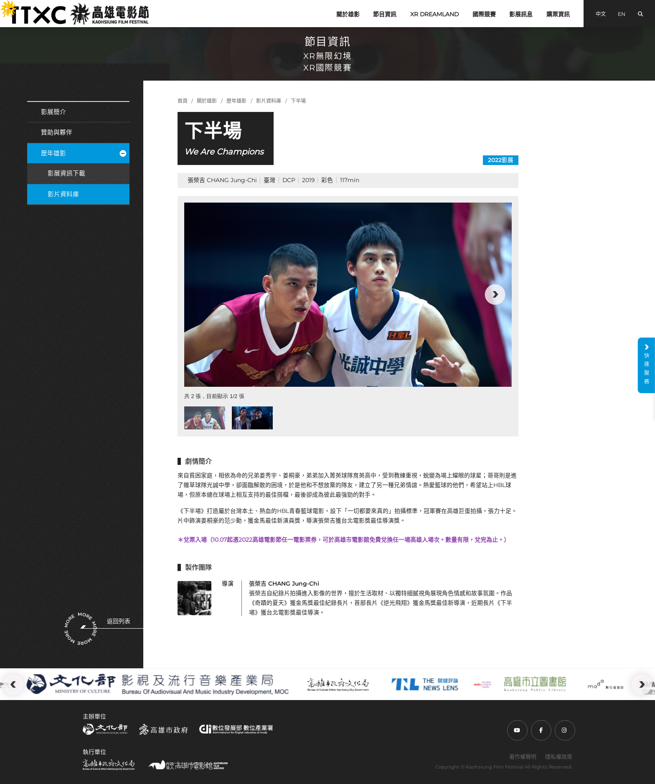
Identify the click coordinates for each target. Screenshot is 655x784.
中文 (601, 14)
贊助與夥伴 (56, 132)
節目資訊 (384, 14)
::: (3, 5)
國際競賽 (484, 14)
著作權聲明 (522, 756)
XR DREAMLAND (434, 14)
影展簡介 (53, 112)
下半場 (298, 101)
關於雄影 (348, 14)
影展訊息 (521, 14)
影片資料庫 (63, 194)
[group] (348, 295)
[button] (495, 294)
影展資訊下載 (66, 173)
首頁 (183, 101)
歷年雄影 (83, 153)
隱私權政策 (558, 756)
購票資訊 (558, 14)
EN (621, 14)
